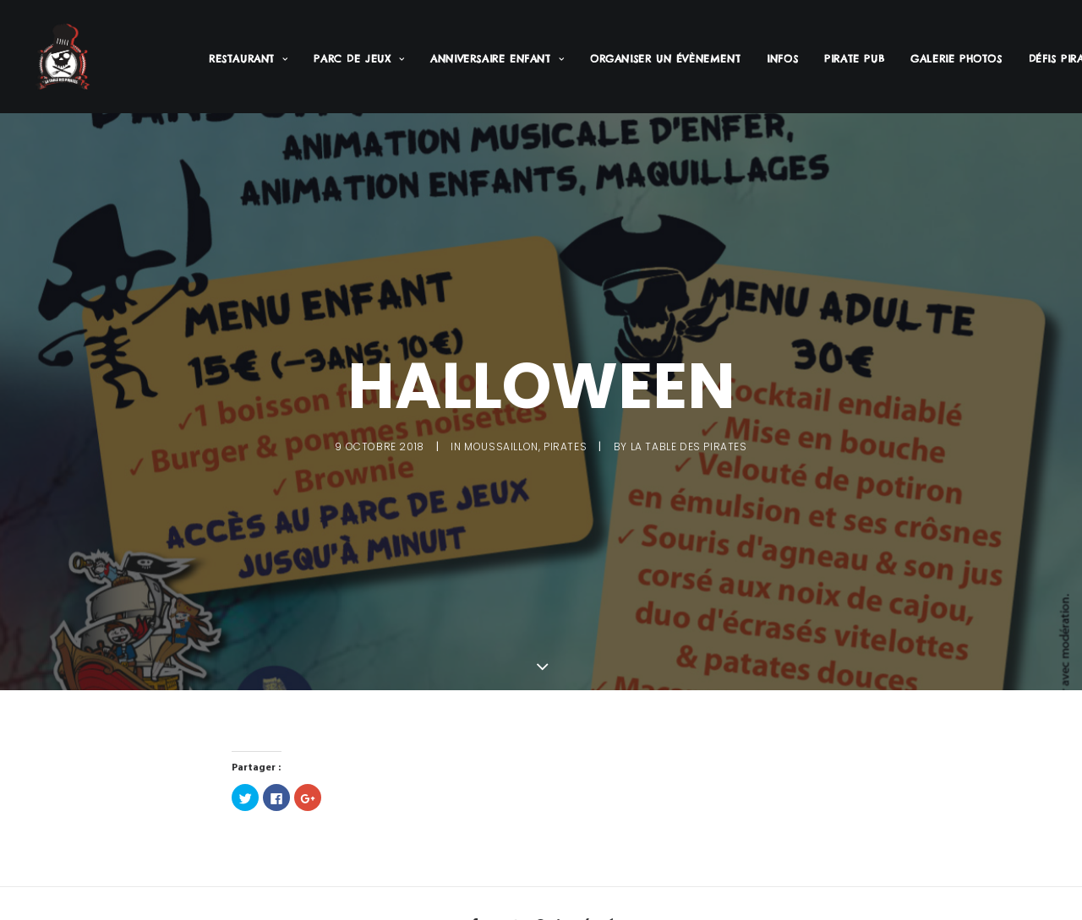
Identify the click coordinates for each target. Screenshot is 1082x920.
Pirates (565, 445)
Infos (782, 58)
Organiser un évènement (665, 58)
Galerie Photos (956, 58)
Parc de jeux (359, 58)
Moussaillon (501, 445)
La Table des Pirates (689, 445)
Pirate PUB (854, 58)
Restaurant (248, 58)
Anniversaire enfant (497, 58)
